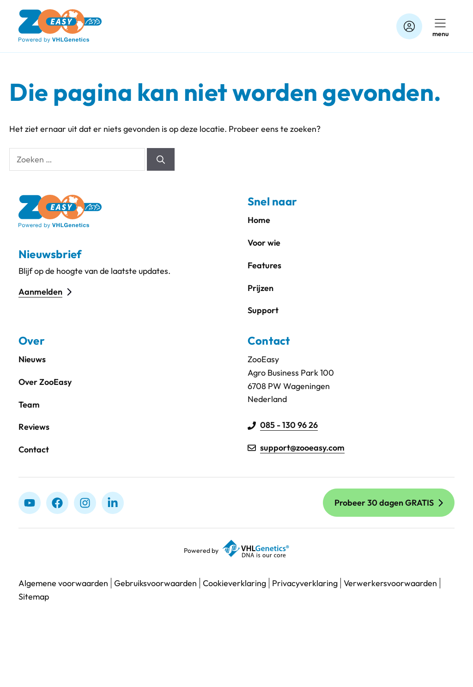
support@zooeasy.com (302, 447)
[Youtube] (29, 503)
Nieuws (32, 359)
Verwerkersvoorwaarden (390, 583)
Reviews (33, 426)
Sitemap (33, 596)
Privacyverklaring (305, 583)
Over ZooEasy (45, 382)
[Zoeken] (161, 159)
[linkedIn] (113, 503)
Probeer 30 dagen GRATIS (384, 502)
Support (263, 310)
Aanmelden (40, 291)
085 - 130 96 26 (289, 425)
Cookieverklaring (234, 583)
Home (259, 220)
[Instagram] (85, 503)
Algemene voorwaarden (63, 583)
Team (29, 404)
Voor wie (264, 242)
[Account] (409, 26)
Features (264, 265)
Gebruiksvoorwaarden (155, 583)
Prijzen (260, 288)
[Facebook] (57, 503)
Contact (33, 449)
